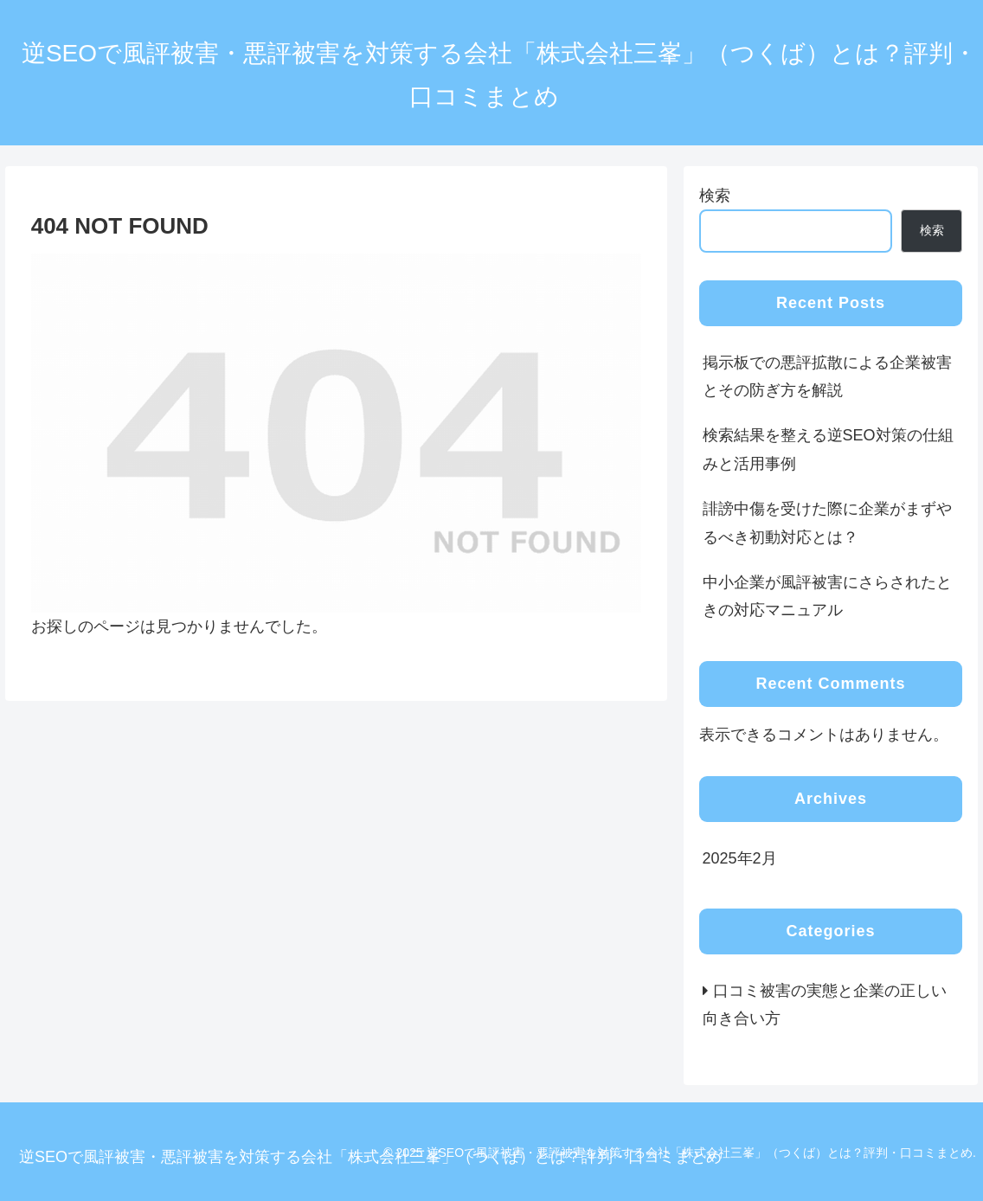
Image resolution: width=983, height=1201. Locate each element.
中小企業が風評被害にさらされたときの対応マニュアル (827, 596)
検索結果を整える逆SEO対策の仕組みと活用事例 (828, 449)
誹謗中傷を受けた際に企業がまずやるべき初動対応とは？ (827, 522)
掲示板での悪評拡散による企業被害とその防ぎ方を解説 (827, 376)
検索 (714, 195)
